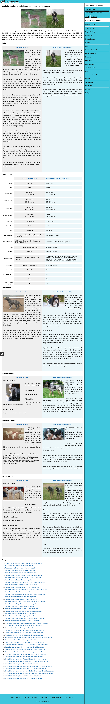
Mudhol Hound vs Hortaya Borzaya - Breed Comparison (22, 620)
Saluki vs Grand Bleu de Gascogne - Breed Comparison (22, 628)
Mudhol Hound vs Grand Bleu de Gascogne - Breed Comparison (24, 618)
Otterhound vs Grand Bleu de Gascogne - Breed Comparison (23, 640)
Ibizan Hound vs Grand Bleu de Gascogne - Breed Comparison (24, 642)
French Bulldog (90, 39)
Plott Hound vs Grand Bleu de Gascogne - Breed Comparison (24, 635)
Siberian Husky (90, 24)
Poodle (87, 89)
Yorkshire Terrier (90, 28)
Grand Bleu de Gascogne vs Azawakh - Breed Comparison (23, 676)
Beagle (87, 78)
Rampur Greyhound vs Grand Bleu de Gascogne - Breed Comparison (26, 644)
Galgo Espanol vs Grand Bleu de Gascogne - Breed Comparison (24, 647)
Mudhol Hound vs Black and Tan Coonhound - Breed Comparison (25, 582)
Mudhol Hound (19, 47)
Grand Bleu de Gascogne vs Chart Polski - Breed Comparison (24, 678)
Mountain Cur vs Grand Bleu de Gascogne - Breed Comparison (24, 630)
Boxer (87, 71)
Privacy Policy (15, 697)
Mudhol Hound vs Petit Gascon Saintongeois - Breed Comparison (25, 594)
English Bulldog (90, 32)
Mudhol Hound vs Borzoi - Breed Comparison (19, 580)
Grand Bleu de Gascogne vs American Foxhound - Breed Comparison (26, 661)
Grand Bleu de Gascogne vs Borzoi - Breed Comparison (22, 664)
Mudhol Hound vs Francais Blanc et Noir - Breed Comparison (23, 575)
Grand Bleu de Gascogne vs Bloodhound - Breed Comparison (24, 656)
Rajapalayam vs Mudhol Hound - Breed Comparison (21, 568)
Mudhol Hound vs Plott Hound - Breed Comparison (20, 592)
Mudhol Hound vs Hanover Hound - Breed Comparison (22, 608)
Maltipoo (88, 93)
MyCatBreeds (69, 697)
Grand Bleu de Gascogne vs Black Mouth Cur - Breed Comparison (25, 668)
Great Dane (88, 85)
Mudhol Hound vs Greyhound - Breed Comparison (20, 573)
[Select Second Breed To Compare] (97, 12)
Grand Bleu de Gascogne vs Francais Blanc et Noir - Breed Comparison (27, 659)
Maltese (87, 42)
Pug (86, 46)
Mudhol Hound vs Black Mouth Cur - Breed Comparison (22, 587)
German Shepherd (91, 50)
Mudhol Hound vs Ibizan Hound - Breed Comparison (21, 599)
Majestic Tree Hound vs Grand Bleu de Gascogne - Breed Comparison (26, 652)
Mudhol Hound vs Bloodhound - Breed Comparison (20, 570)
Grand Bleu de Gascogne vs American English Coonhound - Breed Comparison (29, 671)
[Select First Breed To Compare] (97, 9)
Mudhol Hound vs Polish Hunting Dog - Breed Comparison (23, 616)
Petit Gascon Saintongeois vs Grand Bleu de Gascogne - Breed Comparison (28, 637)
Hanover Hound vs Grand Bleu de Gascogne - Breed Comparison (25, 649)
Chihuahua (88, 60)
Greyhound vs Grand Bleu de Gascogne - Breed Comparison (23, 625)
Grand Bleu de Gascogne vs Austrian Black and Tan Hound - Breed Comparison (29, 673)
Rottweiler (88, 57)
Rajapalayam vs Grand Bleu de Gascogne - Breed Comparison (24, 632)
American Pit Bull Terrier (92, 75)
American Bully (90, 68)
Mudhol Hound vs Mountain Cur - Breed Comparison (21, 585)
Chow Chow (89, 82)
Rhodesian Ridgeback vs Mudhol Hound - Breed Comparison (23, 563)
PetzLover (44, 697)
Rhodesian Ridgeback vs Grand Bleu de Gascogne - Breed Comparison (27, 623)
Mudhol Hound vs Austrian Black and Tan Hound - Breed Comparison (26, 601)
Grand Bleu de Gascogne (60, 47)
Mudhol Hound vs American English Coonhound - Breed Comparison (26, 589)
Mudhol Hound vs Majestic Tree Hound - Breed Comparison (23, 611)
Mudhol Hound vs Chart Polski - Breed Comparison (20, 613)
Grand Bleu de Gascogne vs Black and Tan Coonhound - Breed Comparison (28, 666)
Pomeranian (89, 35)
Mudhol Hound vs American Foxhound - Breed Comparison (23, 577)
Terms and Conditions (30, 697)
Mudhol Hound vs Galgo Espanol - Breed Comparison (21, 604)
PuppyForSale (56, 697)
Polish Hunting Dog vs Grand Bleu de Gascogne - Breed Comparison (26, 654)
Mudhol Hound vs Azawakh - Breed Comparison (19, 606)
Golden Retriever (90, 53)
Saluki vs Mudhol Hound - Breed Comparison (19, 565)
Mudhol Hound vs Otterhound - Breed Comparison (20, 596)
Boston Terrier (89, 64)
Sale (26, 47)
